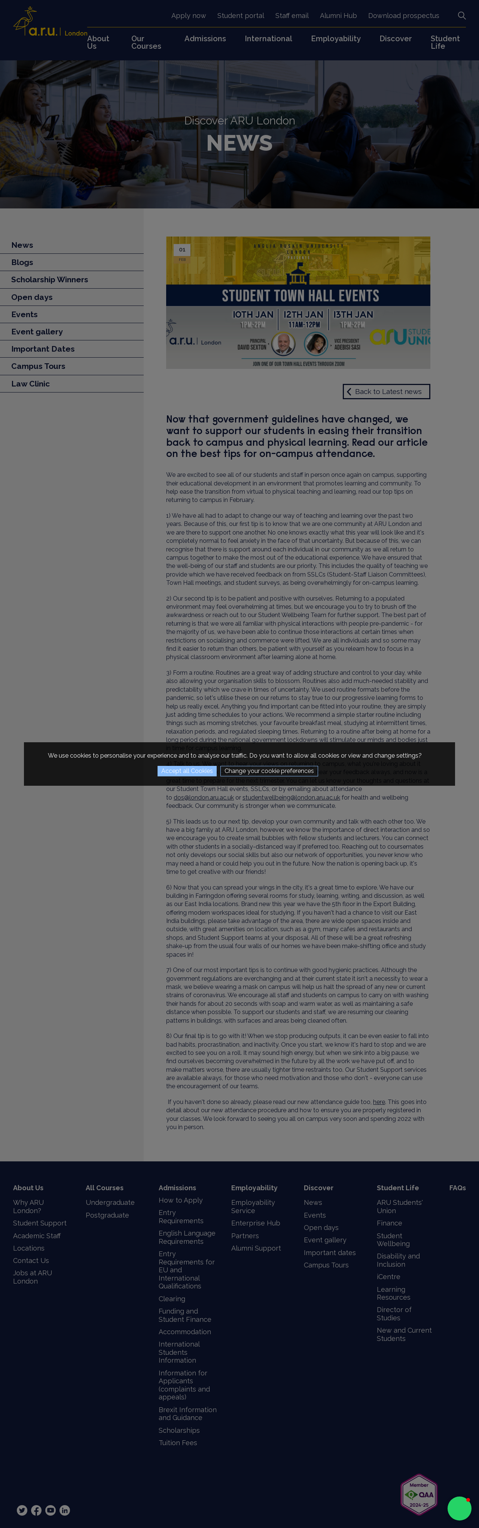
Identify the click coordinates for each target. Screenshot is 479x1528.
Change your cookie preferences (269, 770)
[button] (460, 1509)
